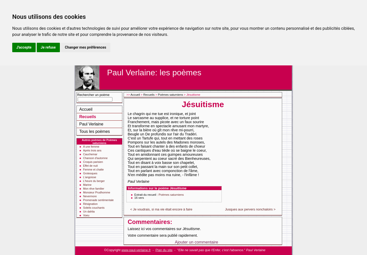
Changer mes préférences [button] (85, 47)
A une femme (91, 146)
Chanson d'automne (95, 158)
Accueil (86, 109)
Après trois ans (92, 150)
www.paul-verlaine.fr (136, 250)
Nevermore (90, 196)
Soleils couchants (93, 207)
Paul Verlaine (91, 124)
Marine (87, 184)
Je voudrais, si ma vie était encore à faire (162, 209)
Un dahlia (89, 211)
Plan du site (164, 250)
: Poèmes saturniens (170, 194)
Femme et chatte (93, 169)
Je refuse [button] (48, 47)
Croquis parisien (93, 161)
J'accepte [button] (24, 47)
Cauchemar (90, 154)
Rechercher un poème (93, 95)
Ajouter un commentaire (196, 242)
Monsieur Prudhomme (96, 192)
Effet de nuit (90, 165)
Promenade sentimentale (98, 200)
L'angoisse (89, 177)
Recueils (87, 117)
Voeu (86, 215)
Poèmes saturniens (170, 94)
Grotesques (90, 173)
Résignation (90, 203)
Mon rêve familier (93, 188)
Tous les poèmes (94, 131)
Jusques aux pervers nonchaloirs (249, 209)
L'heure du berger (94, 180)
